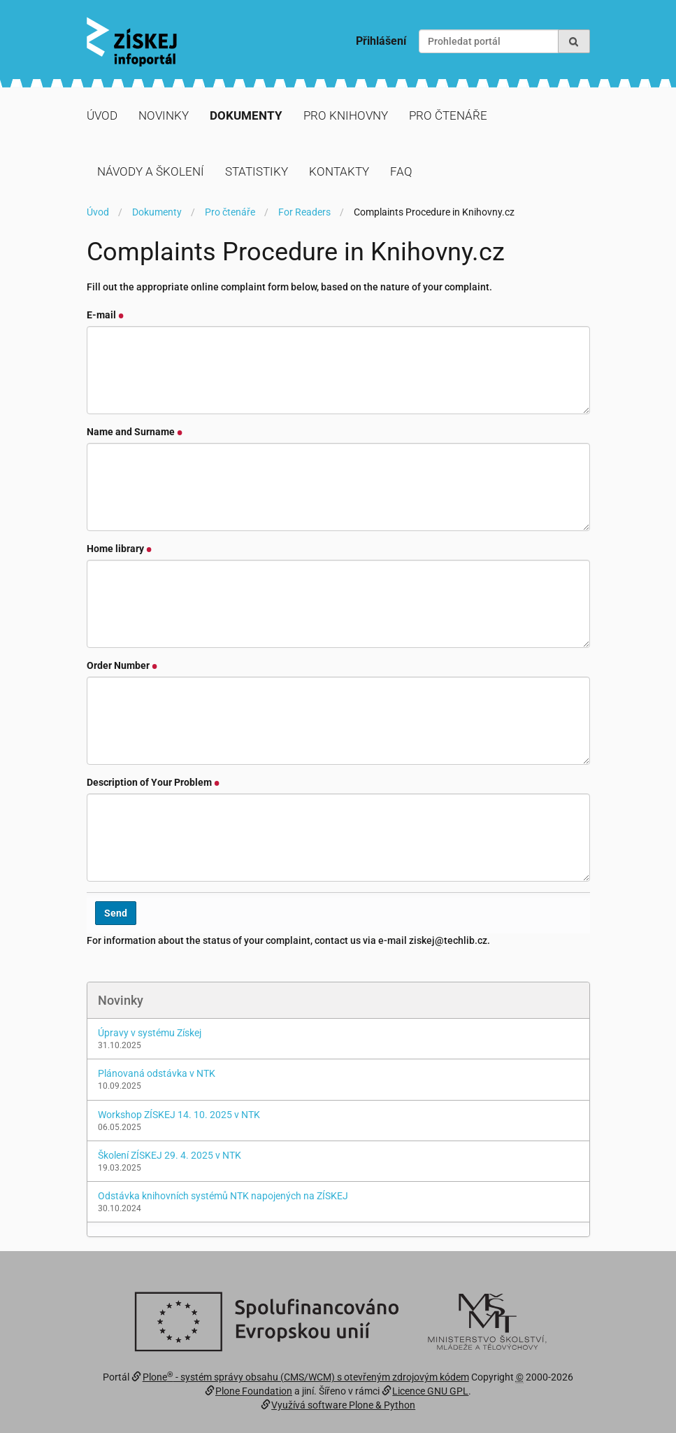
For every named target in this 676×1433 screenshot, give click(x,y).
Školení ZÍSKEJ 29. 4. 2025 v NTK (169, 1155)
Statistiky (256, 171)
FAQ (401, 171)
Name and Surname (135, 431)
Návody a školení (150, 171)
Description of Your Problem (153, 782)
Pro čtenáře (448, 115)
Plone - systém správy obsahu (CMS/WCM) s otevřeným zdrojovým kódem (306, 1377)
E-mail (105, 314)
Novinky (163, 115)
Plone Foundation (253, 1391)
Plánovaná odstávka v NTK (156, 1073)
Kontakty (339, 171)
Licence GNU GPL (430, 1391)
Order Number (122, 665)
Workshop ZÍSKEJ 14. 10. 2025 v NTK (179, 1114)
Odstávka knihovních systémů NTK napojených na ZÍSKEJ (223, 1195)
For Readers (304, 212)
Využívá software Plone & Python (343, 1405)
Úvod (102, 115)
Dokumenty (246, 115)
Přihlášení (381, 41)
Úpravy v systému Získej (149, 1032)
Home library (119, 548)
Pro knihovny (345, 115)
